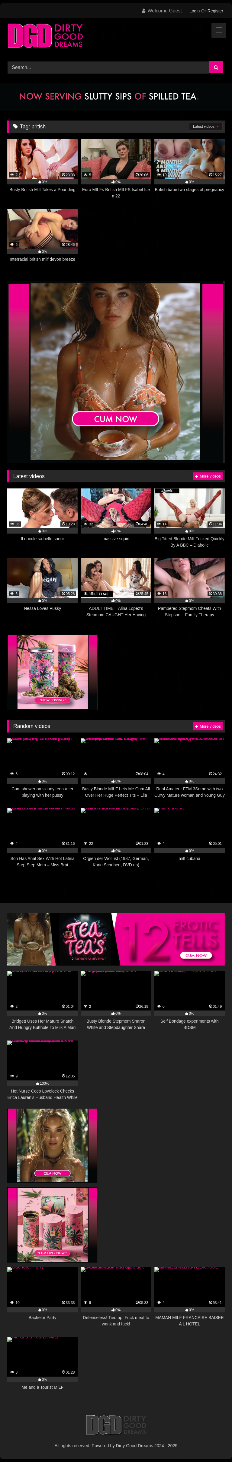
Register (215, 10)
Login (194, 10)
